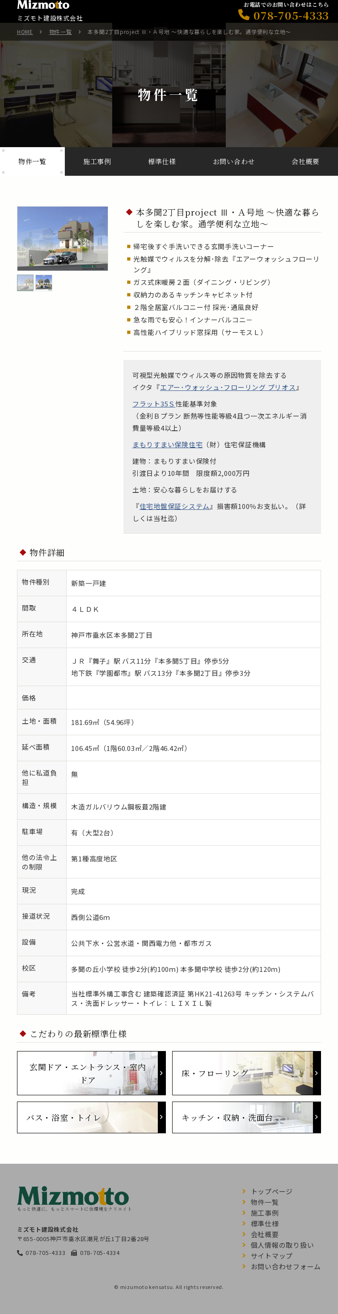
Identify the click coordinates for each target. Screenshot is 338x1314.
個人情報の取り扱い (282, 1245)
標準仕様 (265, 1223)
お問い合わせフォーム (286, 1266)
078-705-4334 (100, 1252)
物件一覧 (60, 31)
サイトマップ (272, 1255)
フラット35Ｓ (153, 403)
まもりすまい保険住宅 (167, 444)
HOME (25, 31)
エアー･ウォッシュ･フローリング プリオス (228, 387)
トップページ (272, 1191)
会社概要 (265, 1234)
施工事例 (265, 1212)
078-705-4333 (45, 1252)
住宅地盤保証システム (174, 506)
